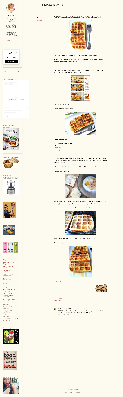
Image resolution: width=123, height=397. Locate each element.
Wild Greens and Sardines (10, 315)
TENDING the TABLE (9, 290)
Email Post (59, 298)
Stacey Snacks (53, 4)
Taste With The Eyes (8, 262)
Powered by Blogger (73, 390)
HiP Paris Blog (7, 270)
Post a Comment (58, 318)
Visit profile (11, 40)
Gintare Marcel (77, 392)
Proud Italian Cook (8, 266)
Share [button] (38, 14)
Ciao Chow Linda (7, 307)
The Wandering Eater (9, 299)
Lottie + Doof (7, 278)
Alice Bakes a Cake (8, 274)
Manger (5, 286)
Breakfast (39, 20)
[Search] (106, 5)
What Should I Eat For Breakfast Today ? (9, 294)
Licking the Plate (7, 311)
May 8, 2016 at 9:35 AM (63, 314)
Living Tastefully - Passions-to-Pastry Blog (10, 319)
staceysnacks (16, 116)
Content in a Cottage (64, 308)
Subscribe (11, 61)
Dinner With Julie (8, 303)
